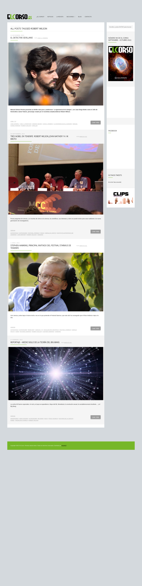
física (42, 233)
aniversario (14, 418)
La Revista (59, 16)
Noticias (50, 16)
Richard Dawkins (25, 331)
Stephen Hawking (48, 331)
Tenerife (40, 234)
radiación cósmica (21, 420)
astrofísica (14, 233)
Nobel (12, 420)
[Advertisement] (71, 6)
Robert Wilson (26, 125)
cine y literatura (25, 124)
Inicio (12, 26)
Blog (80, 16)
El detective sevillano (21, 37)
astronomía (23, 233)
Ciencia (12, 230)
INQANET (63, 445)
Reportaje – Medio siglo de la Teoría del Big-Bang (34, 342)
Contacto (88, 16)
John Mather (21, 234)
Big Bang (40, 418)
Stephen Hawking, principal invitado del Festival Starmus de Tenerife (40, 246)
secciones (70, 16)
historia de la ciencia (66, 418)
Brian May (31, 330)
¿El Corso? (40, 16)
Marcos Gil (83, 136)
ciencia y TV (39, 330)
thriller (34, 125)
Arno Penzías (23, 418)
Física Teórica (53, 418)
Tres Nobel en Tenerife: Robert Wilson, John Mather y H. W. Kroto (39, 137)
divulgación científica (51, 330)
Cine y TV (13, 121)
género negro (37, 124)
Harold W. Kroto (50, 233)
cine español (14, 124)
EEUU (46, 418)
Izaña (17, 331)
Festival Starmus (33, 233)
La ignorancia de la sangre (63, 124)
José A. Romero (42, 38)
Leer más (95, 122)
